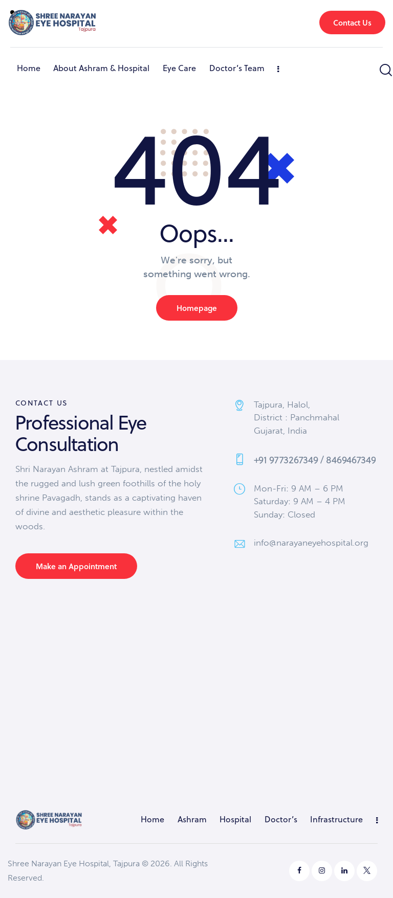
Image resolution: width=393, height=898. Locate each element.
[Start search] (385, 70)
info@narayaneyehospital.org (311, 542)
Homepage (197, 307)
